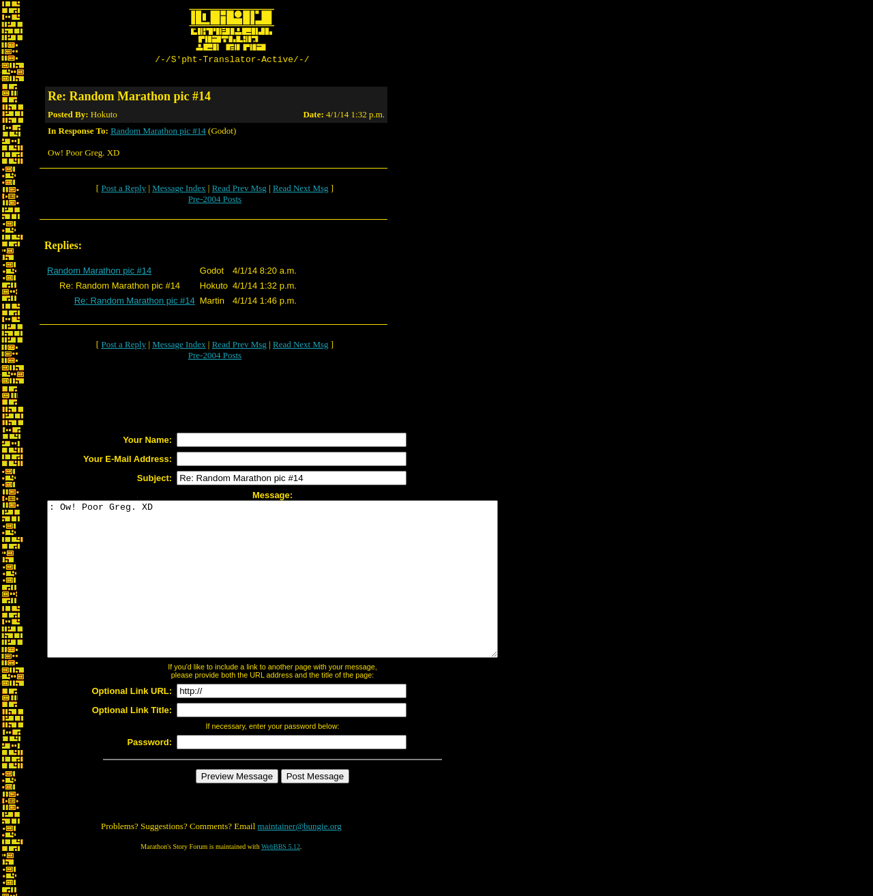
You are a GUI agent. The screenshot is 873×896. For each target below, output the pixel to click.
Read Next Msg (301, 190)
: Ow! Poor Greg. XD (299, 596)
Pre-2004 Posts (214, 201)
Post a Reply (123, 190)
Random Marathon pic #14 (158, 133)
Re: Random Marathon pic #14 (134, 303)
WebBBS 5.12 (280, 879)
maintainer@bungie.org (300, 859)
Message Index (178, 190)
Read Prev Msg (239, 190)
